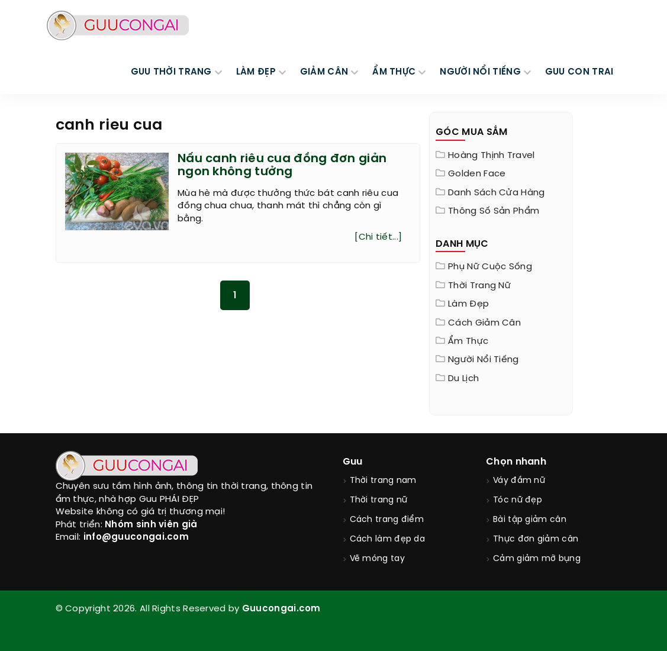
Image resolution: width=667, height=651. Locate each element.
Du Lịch (463, 378)
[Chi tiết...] (378, 237)
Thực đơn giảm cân (535, 539)
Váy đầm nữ (519, 480)
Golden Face (476, 174)
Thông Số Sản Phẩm (493, 211)
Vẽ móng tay (377, 559)
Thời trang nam (383, 480)
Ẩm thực (468, 341)
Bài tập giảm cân (529, 519)
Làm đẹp (468, 304)
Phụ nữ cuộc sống (490, 267)
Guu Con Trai (579, 72)
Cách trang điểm (387, 519)
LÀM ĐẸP (256, 72)
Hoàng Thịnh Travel (491, 155)
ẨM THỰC (393, 72)
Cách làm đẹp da (388, 539)
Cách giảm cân (484, 323)
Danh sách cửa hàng (496, 193)
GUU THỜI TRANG (171, 72)
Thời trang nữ (479, 286)
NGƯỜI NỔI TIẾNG (480, 72)
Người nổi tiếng (483, 360)
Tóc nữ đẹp (517, 500)
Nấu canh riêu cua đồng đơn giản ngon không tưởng (282, 165)
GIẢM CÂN (324, 72)
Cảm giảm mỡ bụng (537, 559)
